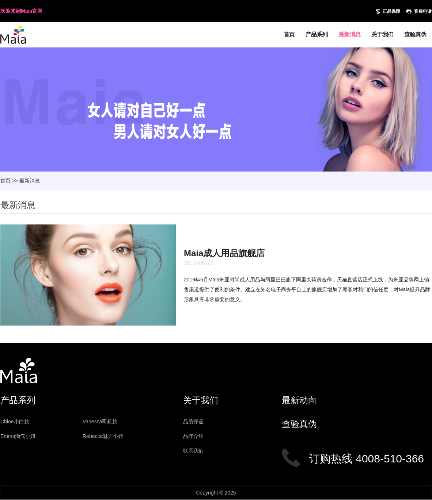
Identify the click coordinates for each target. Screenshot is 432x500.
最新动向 (299, 400)
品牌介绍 (193, 436)
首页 (289, 34)
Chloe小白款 (14, 421)
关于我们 (382, 34)
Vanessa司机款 (100, 421)
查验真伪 (415, 34)
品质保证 (193, 421)
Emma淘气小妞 (17, 436)
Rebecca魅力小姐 (103, 436)
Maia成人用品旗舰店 (224, 253)
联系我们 (193, 451)
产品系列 (316, 34)
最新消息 (349, 34)
